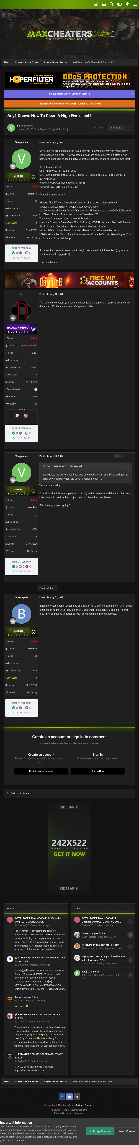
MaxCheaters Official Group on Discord (69, 93)
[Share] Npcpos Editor (26, 997)
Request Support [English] (53, 129)
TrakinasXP (23, 925)
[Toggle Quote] (44, 466)
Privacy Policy (75, 1105)
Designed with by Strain (56, 1105)
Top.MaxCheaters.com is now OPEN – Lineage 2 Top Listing (69, 103)
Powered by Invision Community (69, 1113)
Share (99, 127)
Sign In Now (98, 771)
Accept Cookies (100, 1131)
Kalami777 (87, 975)
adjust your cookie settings (38, 1137)
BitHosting (22, 964)
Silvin (84, 937)
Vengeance (26, 125)
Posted (40, 925)
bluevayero (22, 597)
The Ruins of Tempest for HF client (100, 944)
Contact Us (90, 1105)
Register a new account (41, 771)
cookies (40, 1133)
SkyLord (21, 1061)
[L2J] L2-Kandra (90, 971)
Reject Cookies (126, 1131)
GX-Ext (20, 1000)
